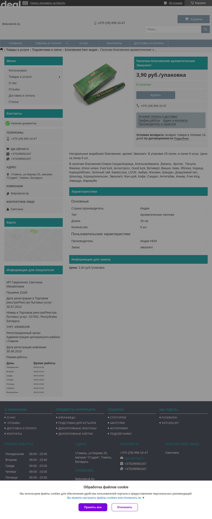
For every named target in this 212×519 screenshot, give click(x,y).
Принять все (93, 507)
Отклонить (124, 507)
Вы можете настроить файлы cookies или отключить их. (104, 497)
